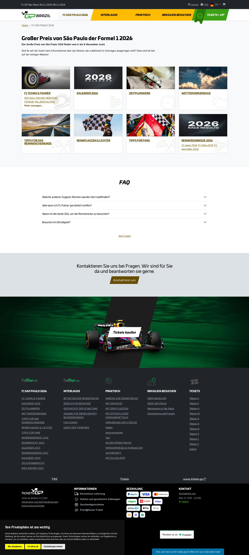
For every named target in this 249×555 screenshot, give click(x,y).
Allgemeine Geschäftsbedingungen (40, 501)
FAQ (54, 479)
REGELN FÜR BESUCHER (77, 403)
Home (25, 25)
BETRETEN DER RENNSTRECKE (81, 398)
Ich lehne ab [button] (32, 546)
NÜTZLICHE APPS (115, 458)
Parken (109, 427)
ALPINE (50, 101)
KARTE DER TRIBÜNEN (76, 427)
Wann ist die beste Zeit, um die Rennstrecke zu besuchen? (75, 213)
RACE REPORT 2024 (33, 468)
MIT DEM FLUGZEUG (116, 408)
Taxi (107, 437)
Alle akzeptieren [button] (15, 546)
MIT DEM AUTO (113, 403)
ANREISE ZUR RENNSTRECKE (121, 398)
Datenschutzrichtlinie (33, 505)
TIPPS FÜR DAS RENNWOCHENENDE (38, 141)
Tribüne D (194, 418)
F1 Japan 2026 (189, 145)
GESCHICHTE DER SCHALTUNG (81, 408)
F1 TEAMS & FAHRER (37, 93)
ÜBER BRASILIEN (156, 398)
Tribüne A (194, 403)
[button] (33, 105)
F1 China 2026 (205, 145)
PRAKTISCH (143, 15)
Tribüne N (194, 428)
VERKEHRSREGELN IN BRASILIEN (124, 447)
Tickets (124, 479)
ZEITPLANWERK (139, 93)
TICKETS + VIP (209, 14)
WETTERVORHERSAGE (196, 93)
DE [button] (214, 5)
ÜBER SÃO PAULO (157, 403)
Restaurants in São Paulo (160, 408)
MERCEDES (51, 97)
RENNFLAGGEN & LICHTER (93, 140)
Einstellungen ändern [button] (53, 546)
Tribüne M (194, 413)
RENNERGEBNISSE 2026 (197, 140)
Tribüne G (194, 398)
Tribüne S (194, 438)
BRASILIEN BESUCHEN (177, 15)
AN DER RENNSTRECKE (118, 442)
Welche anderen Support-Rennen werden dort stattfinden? (76, 197)
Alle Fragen (124, 235)
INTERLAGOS (109, 15)
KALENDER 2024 (31, 458)
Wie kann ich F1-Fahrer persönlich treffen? (67, 205)
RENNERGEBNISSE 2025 (35, 452)
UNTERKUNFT (113, 452)
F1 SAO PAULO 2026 (75, 15)
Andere (193, 449)
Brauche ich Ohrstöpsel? (56, 222)
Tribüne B (194, 423)
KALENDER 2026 (87, 93)
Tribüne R (194, 433)
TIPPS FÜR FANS (139, 140)
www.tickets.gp (194, 479)
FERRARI (29, 101)
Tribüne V (194, 444)
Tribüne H (194, 408)
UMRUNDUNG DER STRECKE (121, 422)
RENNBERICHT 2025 (33, 442)
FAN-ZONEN (70, 422)
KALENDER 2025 (31, 447)
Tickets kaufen (124, 332)
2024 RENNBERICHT (33, 463)
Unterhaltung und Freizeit (161, 413)
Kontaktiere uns (124, 280)
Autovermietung (114, 432)
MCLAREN (40, 101)
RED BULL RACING (34, 97)
